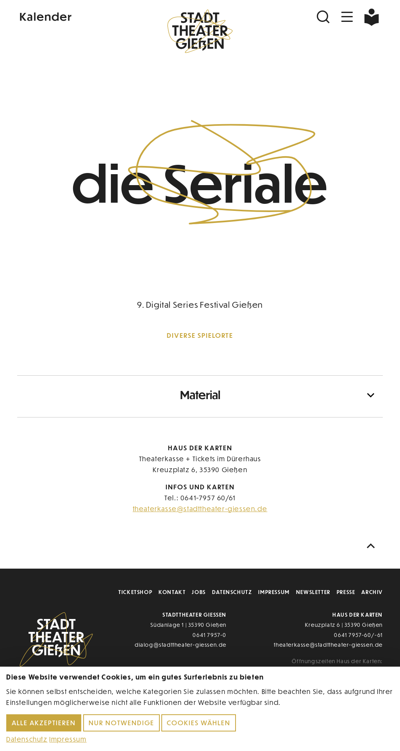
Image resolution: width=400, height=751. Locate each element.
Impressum (273, 592)
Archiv (372, 592)
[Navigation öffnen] (347, 17)
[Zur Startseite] (200, 33)
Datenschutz (232, 592)
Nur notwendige (121, 723)
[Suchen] (324, 17)
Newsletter (313, 592)
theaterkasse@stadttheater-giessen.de (200, 509)
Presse (346, 592)
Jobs (198, 592)
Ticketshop (135, 592)
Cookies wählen (198, 723)
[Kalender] (78, 15)
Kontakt (172, 592)
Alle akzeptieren (44, 723)
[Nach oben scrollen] (372, 546)
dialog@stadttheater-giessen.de (181, 644)
